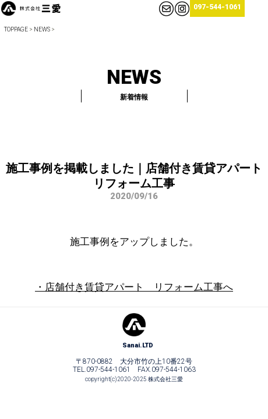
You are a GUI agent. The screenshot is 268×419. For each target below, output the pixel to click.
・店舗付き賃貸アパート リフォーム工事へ (134, 287)
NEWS (42, 29)
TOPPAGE (16, 29)
